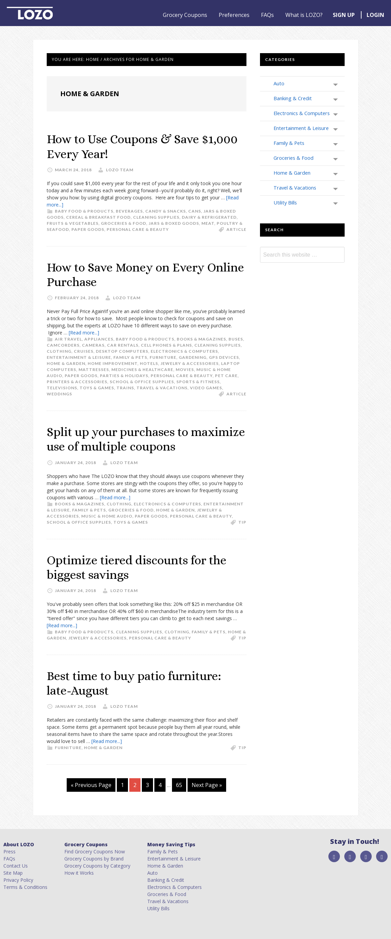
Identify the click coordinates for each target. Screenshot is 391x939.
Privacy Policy (18, 880)
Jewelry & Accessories (189, 363)
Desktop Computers (122, 351)
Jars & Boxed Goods (174, 223)
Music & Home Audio (106, 516)
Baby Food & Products (84, 211)
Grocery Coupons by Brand (94, 858)
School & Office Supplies (142, 381)
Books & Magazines (201, 339)
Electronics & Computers (184, 351)
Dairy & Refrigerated (209, 217)
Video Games (206, 387)
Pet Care (226, 375)
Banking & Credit (293, 98)
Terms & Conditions (25, 887)
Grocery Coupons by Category (97, 865)
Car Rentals (122, 345)
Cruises (83, 351)
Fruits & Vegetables (73, 223)
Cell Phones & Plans (166, 345)
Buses (236, 339)
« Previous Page (91, 785)
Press (9, 851)
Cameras (93, 345)
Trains (125, 387)
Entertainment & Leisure (79, 357)
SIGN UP (344, 15)
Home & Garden (66, 363)
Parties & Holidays (124, 375)
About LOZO (18, 844)
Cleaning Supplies (156, 217)
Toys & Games (97, 387)
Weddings (59, 393)
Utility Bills (285, 202)
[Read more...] (84, 332)
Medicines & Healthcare (142, 369)
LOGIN (375, 15)
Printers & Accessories (77, 381)
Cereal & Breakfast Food (98, 217)
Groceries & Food (123, 223)
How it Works (79, 873)
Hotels (149, 363)
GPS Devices (224, 357)
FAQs (267, 15)
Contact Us (15, 865)
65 (181, 785)
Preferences (234, 15)
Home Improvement (112, 363)
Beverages (129, 211)
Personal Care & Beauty (138, 229)
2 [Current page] (136, 785)
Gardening (193, 357)
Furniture (163, 357)
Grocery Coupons (185, 15)
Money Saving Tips (171, 844)
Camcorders (63, 345)
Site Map (13, 873)
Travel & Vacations (162, 387)
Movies (185, 369)
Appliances (98, 339)
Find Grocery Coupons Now (94, 851)
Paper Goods (87, 229)
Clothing (59, 351)
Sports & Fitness (198, 381)
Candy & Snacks (165, 211)
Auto (279, 83)
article (236, 229)
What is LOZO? (304, 15)
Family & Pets (130, 357)
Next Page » (207, 785)
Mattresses (94, 369)
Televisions (62, 387)
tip (242, 522)
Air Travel (68, 339)
